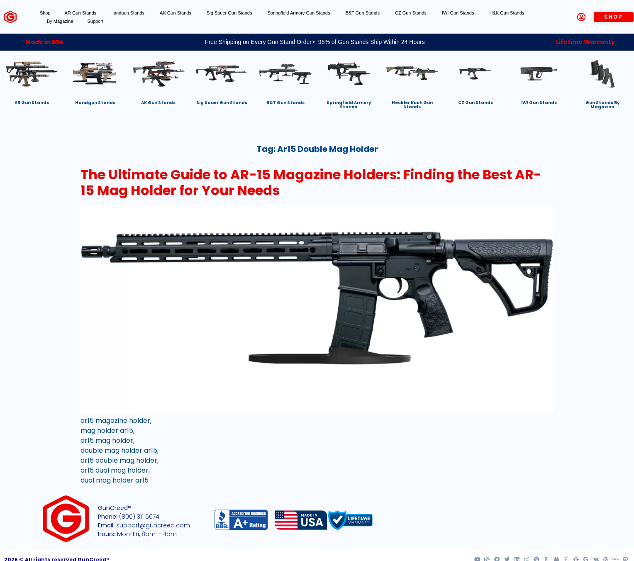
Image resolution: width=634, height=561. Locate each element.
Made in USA (44, 42)
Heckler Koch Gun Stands (412, 105)
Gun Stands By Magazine (602, 105)
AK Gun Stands (176, 12)
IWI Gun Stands (459, 12)
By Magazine (60, 21)
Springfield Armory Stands (349, 105)
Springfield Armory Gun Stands (299, 12)
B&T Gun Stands (363, 12)
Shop (45, 12)
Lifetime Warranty (585, 42)
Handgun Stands (128, 12)
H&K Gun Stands (508, 12)
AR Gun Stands (80, 12)
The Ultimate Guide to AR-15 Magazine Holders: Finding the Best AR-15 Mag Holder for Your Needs (310, 182)
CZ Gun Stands (411, 12)
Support (96, 21)
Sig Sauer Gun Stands (230, 12)
